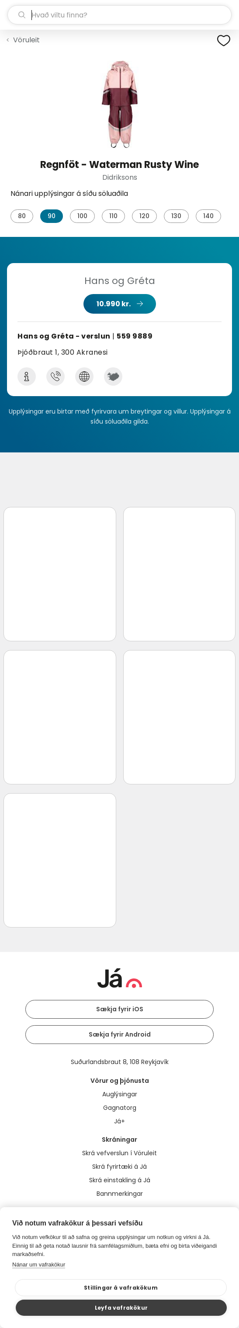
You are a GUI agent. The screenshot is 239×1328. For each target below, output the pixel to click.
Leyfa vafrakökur (121, 1307)
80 (22, 216)
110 (113, 216)
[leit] (119, 15)
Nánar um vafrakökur (38, 1264)
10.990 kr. (114, 304)
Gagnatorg (119, 1107)
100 (82, 216)
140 (208, 216)
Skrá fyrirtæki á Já (119, 1166)
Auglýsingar (119, 1094)
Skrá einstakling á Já (119, 1180)
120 (144, 216)
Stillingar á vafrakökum (121, 1287)
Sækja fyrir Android (120, 1034)
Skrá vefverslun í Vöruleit (119, 1153)
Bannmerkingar (120, 1193)
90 (51, 216)
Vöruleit (26, 40)
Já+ (119, 1121)
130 (176, 216)
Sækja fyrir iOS (119, 1009)
